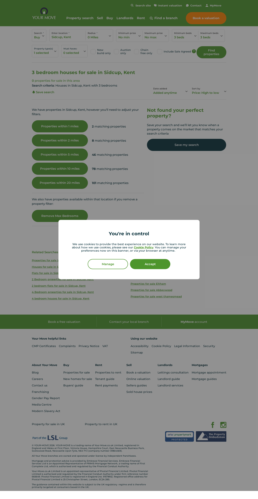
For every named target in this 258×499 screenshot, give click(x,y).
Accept (150, 264)
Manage (108, 264)
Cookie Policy (143, 247)
